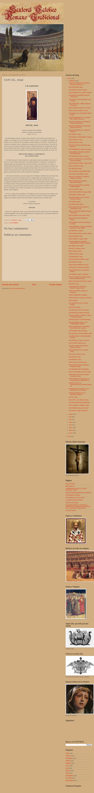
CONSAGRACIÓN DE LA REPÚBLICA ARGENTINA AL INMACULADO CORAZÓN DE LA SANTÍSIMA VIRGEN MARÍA (78, 506)
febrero (71, 430)
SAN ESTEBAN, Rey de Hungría (78, 330)
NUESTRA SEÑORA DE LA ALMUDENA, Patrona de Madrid (80, 159)
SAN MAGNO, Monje (75, 201)
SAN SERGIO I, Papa (75, 134)
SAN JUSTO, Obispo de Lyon (77, 354)
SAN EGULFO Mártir (74, 307)
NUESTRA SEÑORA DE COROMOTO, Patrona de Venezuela (80, 122)
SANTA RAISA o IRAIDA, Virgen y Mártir (80, 233)
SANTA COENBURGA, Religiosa (78, 295)
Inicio (34, 285)
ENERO (68, 760)
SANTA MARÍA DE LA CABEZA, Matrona (80, 92)
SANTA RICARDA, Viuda (76, 142)
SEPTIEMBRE (14, 223)
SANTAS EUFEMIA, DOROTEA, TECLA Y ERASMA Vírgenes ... (80, 316)
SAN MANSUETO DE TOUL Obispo (79, 310)
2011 (69, 436)
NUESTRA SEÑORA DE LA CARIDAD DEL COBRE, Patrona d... (79, 118)
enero (71, 433)
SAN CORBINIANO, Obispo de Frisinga (80, 149)
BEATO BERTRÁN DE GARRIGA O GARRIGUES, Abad (79, 207)
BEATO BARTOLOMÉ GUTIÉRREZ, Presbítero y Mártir (79, 365)
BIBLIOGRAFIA (70, 486)
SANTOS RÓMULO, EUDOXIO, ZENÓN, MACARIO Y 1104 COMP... (80, 227)
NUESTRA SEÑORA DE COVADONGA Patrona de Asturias (80, 126)
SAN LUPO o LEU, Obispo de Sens (79, 400)
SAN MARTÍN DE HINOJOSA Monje (79, 312)
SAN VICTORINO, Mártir (76, 236)
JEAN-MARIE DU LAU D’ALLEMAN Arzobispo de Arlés (79, 375)
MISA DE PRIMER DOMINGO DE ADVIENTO (78, 492)
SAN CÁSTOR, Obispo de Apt (77, 343)
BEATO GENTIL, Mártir (75, 251)
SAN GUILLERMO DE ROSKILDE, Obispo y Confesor (78, 346)
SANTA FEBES (73, 300)
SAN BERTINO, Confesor (76, 230)
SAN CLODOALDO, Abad (76, 166)
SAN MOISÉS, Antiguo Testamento (78, 274)
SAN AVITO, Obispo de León (77, 248)
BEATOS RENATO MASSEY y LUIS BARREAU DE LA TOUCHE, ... (79, 389)
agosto (71, 414)
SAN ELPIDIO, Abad (74, 357)
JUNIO (67, 768)
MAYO (67, 773)
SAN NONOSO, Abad (75, 359)
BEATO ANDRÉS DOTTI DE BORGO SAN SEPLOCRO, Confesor (79, 327)
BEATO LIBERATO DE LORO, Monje (79, 215)
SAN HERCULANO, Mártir (76, 245)
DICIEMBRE (69, 758)
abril (70, 425)
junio (70, 419)
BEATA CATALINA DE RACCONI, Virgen (80, 281)
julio (70, 416)
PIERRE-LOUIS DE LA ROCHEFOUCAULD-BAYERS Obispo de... (80, 384)
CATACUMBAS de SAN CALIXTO (75, 497)
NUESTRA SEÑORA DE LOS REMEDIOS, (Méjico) (77, 393)
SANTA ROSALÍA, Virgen (76, 254)
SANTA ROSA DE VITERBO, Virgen (79, 259)
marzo (71, 427)
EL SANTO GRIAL (71, 510)
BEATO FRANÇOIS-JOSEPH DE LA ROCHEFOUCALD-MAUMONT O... (79, 379)
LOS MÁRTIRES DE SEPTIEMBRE (79, 369)
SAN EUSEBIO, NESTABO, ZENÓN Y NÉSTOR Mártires (79, 152)
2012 (69, 78)
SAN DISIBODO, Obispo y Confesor (79, 156)
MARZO (68, 770)
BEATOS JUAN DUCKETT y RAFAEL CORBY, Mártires (79, 185)
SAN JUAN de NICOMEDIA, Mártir (78, 174)
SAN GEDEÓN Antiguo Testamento (79, 408)
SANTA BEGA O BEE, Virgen (77, 194)
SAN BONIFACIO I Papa (76, 256)
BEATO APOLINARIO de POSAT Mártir (80, 372)
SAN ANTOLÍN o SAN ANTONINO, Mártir (80, 333)
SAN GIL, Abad (73, 397)
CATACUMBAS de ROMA (73, 495)
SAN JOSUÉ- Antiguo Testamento (78, 410)
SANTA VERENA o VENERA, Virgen (79, 405)
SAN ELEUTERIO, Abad (75, 189)
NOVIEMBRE (69, 775)
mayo (70, 422)
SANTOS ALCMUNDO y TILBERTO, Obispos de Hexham (79, 177)
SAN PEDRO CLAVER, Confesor (78, 90)
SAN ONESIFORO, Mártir (76, 204)
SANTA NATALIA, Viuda (75, 139)
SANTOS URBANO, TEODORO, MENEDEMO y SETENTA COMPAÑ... (80, 242)
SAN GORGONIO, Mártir (76, 87)
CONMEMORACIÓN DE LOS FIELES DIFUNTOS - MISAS (76, 489)
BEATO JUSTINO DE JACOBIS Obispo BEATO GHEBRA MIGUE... (80, 277)
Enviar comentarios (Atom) (17, 288)
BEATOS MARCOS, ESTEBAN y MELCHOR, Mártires (78, 181)
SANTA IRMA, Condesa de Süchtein (79, 267)
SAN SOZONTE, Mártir (75, 168)
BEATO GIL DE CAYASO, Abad (77, 362)
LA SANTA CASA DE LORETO (74, 500)
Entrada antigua (55, 285)
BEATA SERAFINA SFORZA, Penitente (80, 108)
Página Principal (70, 483)
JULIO (67, 765)
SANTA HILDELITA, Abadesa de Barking (80, 297)
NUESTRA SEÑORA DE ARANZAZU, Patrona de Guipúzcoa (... (79, 83)
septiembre (72, 80)
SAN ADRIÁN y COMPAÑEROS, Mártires (80, 137)
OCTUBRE (69, 778)
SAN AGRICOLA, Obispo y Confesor (79, 340)
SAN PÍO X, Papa (74, 284)
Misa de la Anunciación (72, 502)
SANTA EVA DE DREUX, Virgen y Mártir (80, 192)
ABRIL (67, 753)
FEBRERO (69, 763)
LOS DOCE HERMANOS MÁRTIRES (79, 402)
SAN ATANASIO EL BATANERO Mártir (79, 171)
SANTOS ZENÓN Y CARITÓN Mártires (80, 319)
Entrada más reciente (10, 285)
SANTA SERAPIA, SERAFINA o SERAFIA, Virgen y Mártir (78, 287)
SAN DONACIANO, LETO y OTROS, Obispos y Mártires (79, 198)
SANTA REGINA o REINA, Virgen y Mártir (80, 163)
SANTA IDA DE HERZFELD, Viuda (78, 264)
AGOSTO (68, 755)
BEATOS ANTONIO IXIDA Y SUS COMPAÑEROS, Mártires (78, 323)
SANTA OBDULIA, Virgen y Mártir (78, 239)
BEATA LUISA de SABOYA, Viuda (78, 110)
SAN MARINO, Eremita (75, 262)
